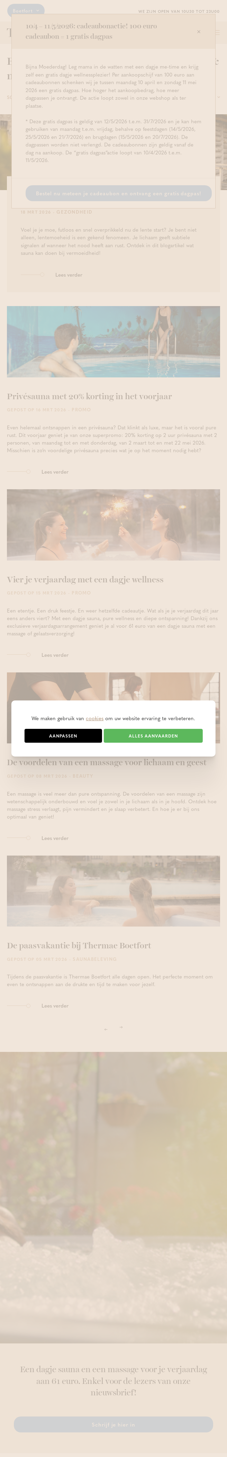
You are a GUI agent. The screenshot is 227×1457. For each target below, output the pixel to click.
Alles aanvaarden (153, 736)
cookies (94, 718)
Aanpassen (63, 736)
